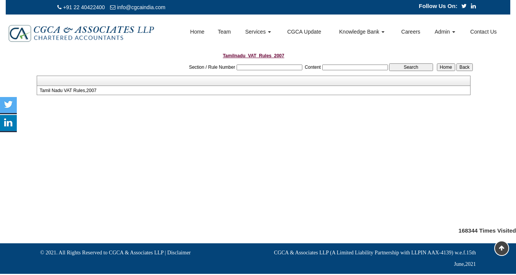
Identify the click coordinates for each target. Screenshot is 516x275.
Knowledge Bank (362, 32)
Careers (410, 32)
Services (258, 32)
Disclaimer (179, 253)
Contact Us (483, 32)
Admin (445, 32)
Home (197, 32)
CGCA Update (304, 32)
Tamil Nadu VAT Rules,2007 (68, 90)
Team (224, 32)
